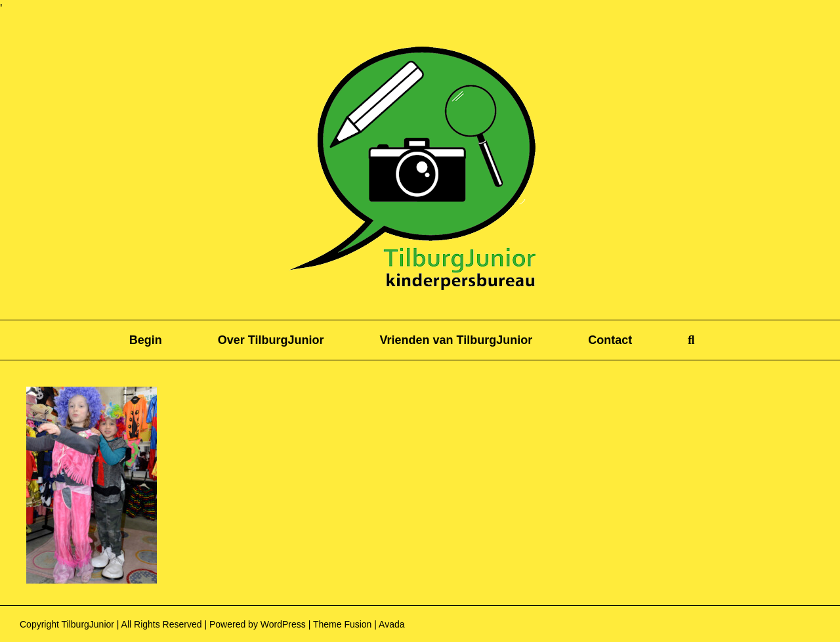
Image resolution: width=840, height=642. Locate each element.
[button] (691, 340)
